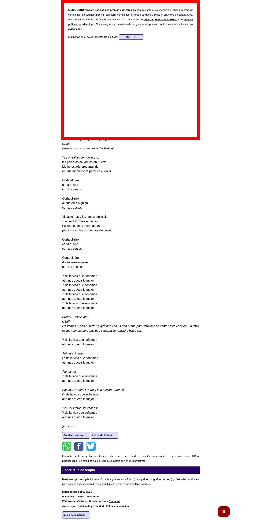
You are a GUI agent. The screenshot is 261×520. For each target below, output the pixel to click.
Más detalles (142, 484)
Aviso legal (68, 506)
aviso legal (74, 29)
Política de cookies (117, 506)
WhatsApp (66, 446)
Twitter (91, 446)
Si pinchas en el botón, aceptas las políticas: (93, 37)
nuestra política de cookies (160, 19)
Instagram (93, 496)
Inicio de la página (74, 515)
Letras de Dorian (102, 435)
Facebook (78, 446)
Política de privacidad (91, 506)
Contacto (114, 501)
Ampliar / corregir (73, 435)
